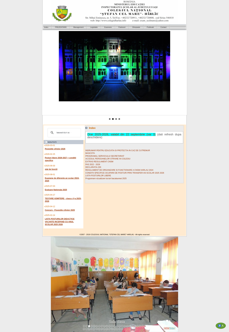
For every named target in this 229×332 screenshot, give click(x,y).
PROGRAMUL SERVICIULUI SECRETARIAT (104, 156)
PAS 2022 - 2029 (92, 164)
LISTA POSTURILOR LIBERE (98, 176)
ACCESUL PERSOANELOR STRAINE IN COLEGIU (107, 159)
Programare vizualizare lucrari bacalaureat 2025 (106, 178)
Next (181, 72)
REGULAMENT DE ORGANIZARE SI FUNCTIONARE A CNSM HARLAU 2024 (119, 170)
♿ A (220, 325)
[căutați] (64, 133)
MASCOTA (90, 153)
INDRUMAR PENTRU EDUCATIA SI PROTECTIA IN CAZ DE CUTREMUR (117, 150)
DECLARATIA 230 (93, 167)
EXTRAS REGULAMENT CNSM (99, 162)
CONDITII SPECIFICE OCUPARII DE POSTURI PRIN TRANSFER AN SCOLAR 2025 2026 (124, 173)
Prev (47, 72)
